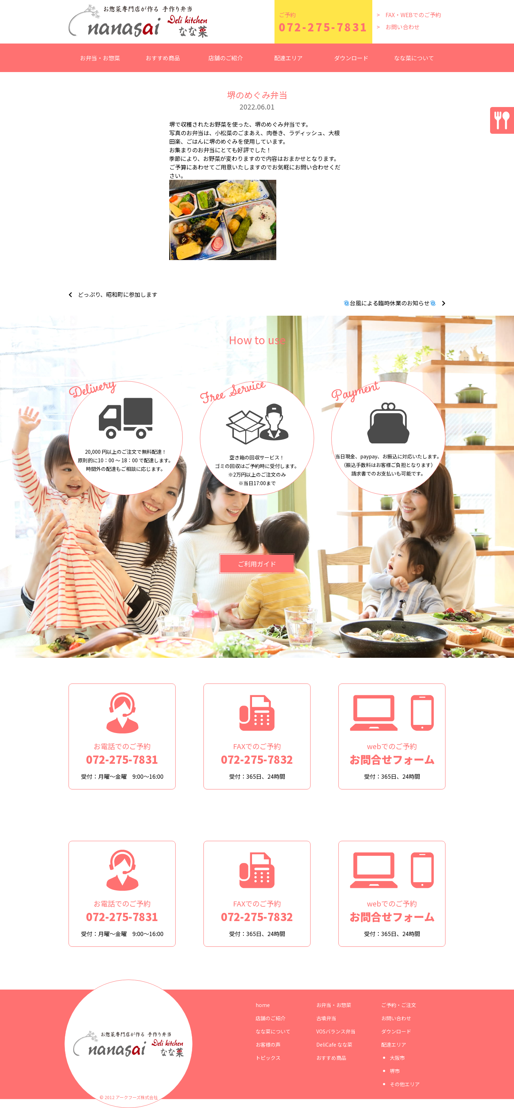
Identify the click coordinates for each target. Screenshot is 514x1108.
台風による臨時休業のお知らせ (390, 303)
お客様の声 (268, 1044)
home (263, 1004)
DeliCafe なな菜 (334, 1044)
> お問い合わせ (398, 26)
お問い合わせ (396, 1018)
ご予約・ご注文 (398, 1004)
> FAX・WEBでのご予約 (409, 14)
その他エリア (405, 1084)
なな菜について (414, 58)
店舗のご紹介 (225, 58)
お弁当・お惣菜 (333, 1004)
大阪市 (397, 1057)
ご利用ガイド (257, 563)
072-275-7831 (323, 27)
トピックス (268, 1057)
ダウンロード (351, 58)
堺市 (395, 1070)
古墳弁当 (326, 1018)
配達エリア (393, 1044)
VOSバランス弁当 (336, 1031)
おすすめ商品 (163, 58)
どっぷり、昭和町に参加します (117, 294)
